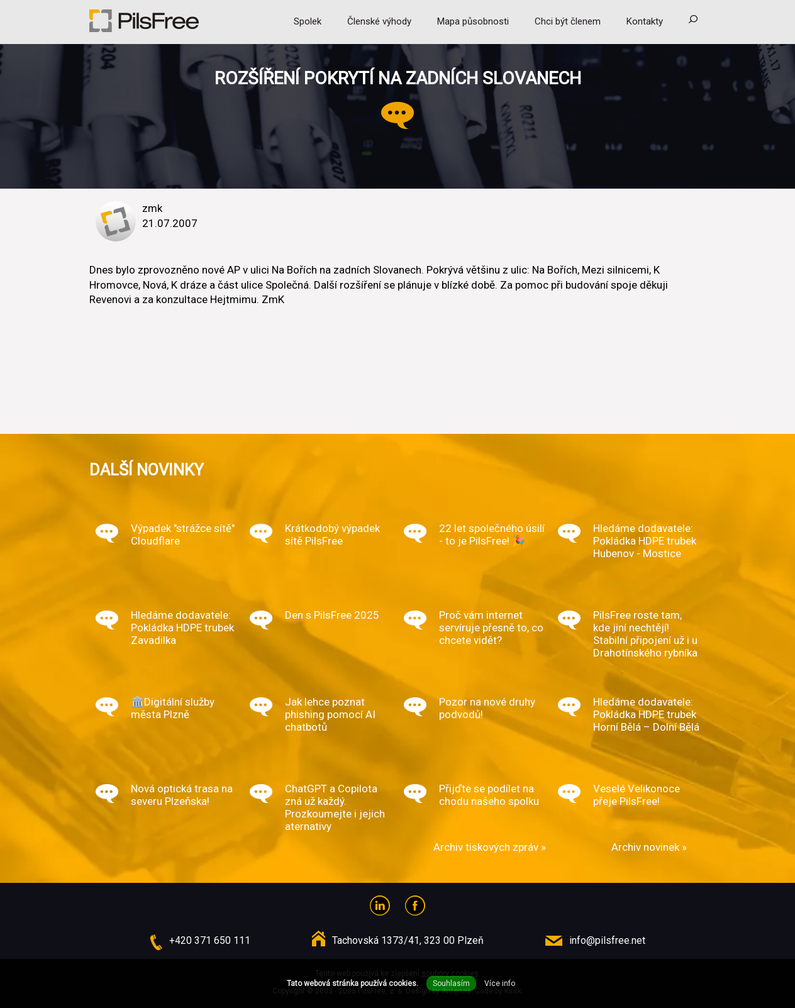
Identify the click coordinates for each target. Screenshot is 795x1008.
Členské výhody (379, 21)
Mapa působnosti (473, 21)
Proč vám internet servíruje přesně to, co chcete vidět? (491, 627)
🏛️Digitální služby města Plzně (172, 708)
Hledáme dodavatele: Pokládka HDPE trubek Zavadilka (182, 627)
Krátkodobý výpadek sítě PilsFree (332, 534)
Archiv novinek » (649, 847)
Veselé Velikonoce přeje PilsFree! (636, 794)
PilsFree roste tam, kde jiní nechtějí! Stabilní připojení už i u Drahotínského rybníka (645, 634)
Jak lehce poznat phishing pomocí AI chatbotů (330, 714)
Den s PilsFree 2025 (332, 615)
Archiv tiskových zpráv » (489, 847)
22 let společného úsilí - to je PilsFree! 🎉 (492, 534)
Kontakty (644, 21)
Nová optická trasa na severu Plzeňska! (182, 794)
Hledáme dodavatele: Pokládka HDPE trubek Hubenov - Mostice (644, 541)
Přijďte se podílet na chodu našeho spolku (489, 794)
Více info (499, 983)
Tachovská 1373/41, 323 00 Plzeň (408, 940)
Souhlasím (451, 983)
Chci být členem (568, 21)
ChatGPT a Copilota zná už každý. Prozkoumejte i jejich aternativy (335, 807)
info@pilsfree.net (607, 940)
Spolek (307, 21)
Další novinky (146, 469)
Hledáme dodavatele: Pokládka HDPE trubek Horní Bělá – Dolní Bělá (646, 714)
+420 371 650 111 (209, 940)
